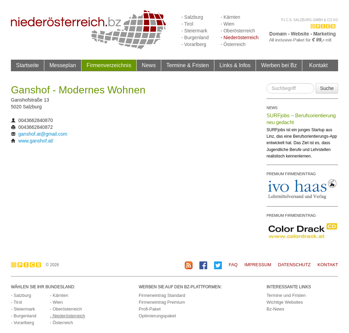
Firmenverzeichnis (109, 65)
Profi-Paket (150, 309)
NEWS (272, 107)
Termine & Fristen (187, 65)
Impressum (257, 264)
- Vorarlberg (193, 44)
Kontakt (318, 65)
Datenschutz (294, 264)
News (149, 65)
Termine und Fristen (286, 295)
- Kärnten (230, 17)
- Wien (227, 24)
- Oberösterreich (238, 30)
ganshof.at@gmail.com (42, 134)
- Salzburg (192, 17)
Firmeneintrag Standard (162, 295)
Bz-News (275, 309)
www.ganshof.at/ (36, 140)
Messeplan (62, 65)
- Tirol (187, 24)
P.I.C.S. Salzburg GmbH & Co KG (309, 20)
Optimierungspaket (157, 315)
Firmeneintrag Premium (162, 302)
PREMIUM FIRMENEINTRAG (291, 173)
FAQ (233, 264)
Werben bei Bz (279, 65)
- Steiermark (194, 30)
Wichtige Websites (285, 302)
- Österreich (233, 44)
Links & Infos (235, 65)
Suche (327, 88)
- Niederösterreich (239, 37)
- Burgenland (195, 37)
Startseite (27, 65)
